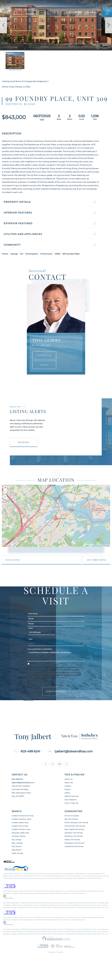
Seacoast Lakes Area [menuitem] (20, 833)
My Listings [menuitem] (16, 840)
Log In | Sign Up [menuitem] (71, 803)
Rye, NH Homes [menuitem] (71, 819)
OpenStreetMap (97, 546)
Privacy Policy (60, 678)
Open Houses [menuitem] (17, 853)
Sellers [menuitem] (67, 793)
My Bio (44, 364)
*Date (30, 628)
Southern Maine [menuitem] (18, 836)
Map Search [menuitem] (17, 850)
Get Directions (96, 560)
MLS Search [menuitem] (17, 846)
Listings (14, 254)
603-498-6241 (42, 345)
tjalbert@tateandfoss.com (70, 751)
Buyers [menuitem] (67, 789)
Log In (88, 12)
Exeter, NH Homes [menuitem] (72, 840)
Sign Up (95, 12)
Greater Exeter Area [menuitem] (20, 822)
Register (23, 442)
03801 (57, 254)
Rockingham (32, 254)
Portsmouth (46, 254)
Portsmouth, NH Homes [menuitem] (75, 826)
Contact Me (44, 355)
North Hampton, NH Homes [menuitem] (76, 822)
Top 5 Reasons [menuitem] (71, 800)
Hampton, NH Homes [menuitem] (74, 833)
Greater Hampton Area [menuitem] (21, 819)
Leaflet (87, 546)
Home (5, 254)
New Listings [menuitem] (17, 843)
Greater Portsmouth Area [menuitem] (22, 816)
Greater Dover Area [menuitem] (20, 826)
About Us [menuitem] (68, 779)
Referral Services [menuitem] (72, 796)
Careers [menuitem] (68, 786)
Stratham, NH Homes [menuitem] (74, 836)
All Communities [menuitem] (72, 816)
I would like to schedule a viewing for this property (56, 655)
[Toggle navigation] (107, 12)
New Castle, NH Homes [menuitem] (74, 829)
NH (21, 254)
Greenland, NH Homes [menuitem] (74, 846)
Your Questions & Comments (39, 649)
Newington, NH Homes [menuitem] (74, 843)
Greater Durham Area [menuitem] (21, 829)
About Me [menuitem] (69, 782)
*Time (30, 639)
